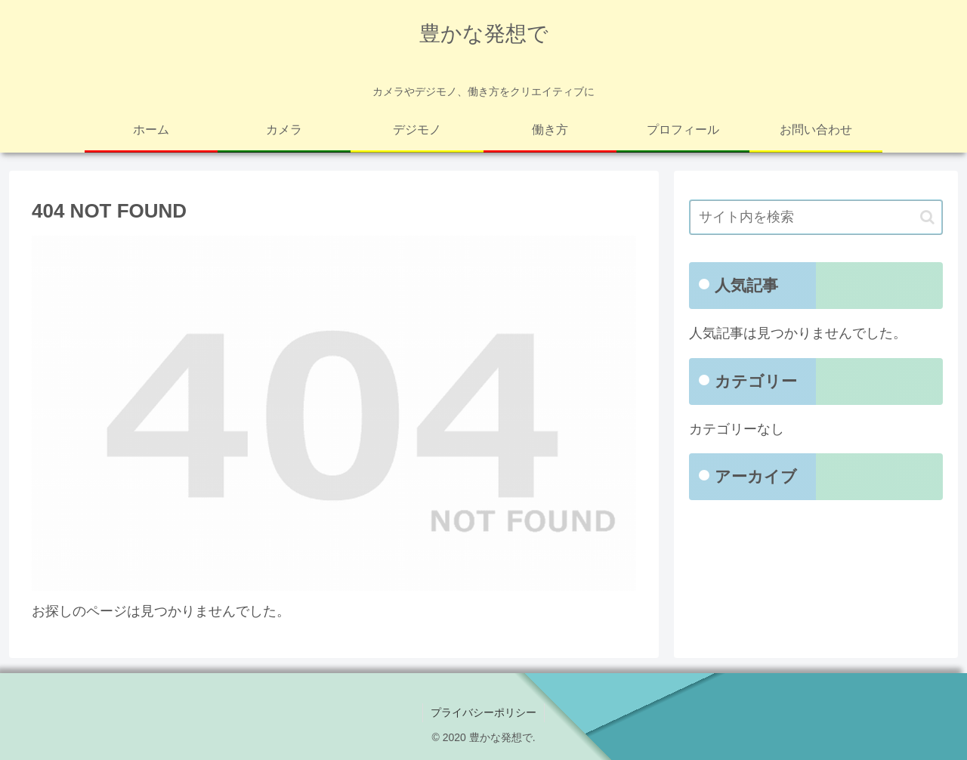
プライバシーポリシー (483, 712)
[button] (927, 217)
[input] (816, 217)
